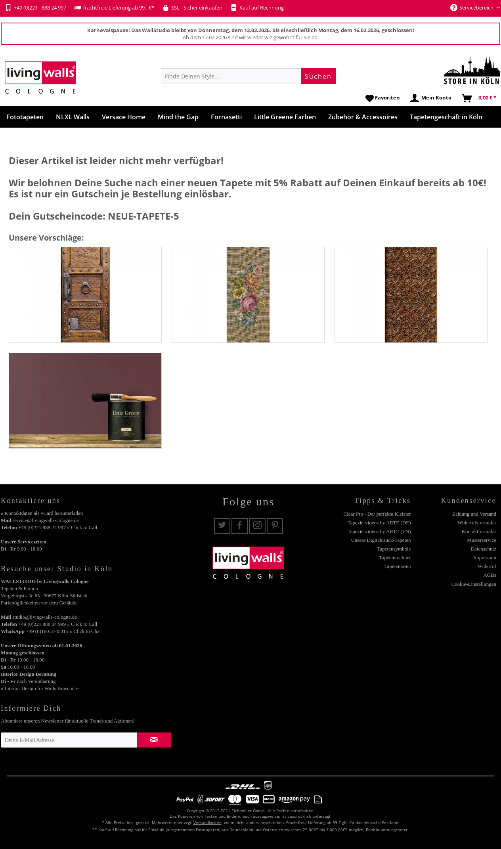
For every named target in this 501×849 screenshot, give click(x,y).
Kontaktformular (479, 531)
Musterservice (481, 540)
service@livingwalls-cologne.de (45, 520)
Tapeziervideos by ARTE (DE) (379, 523)
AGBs (489, 575)
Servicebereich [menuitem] (472, 7)
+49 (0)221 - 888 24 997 (35, 7)
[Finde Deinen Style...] (248, 76)
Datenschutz (483, 549)
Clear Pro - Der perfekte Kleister (377, 514)
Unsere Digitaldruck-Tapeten (381, 540)
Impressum (484, 557)
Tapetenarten (397, 566)
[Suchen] (318, 76)
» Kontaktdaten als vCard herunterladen (42, 513)
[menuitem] (248, 76)
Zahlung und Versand (474, 514)
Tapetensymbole (394, 549)
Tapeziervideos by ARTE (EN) (379, 531)
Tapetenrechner (395, 557)
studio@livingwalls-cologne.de (44, 617)
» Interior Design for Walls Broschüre (39, 688)
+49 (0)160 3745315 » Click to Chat (63, 631)
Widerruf (487, 566)
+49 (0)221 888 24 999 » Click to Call (57, 624)
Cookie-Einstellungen (473, 584)
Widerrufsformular (476, 523)
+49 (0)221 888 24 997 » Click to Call (57, 527)
